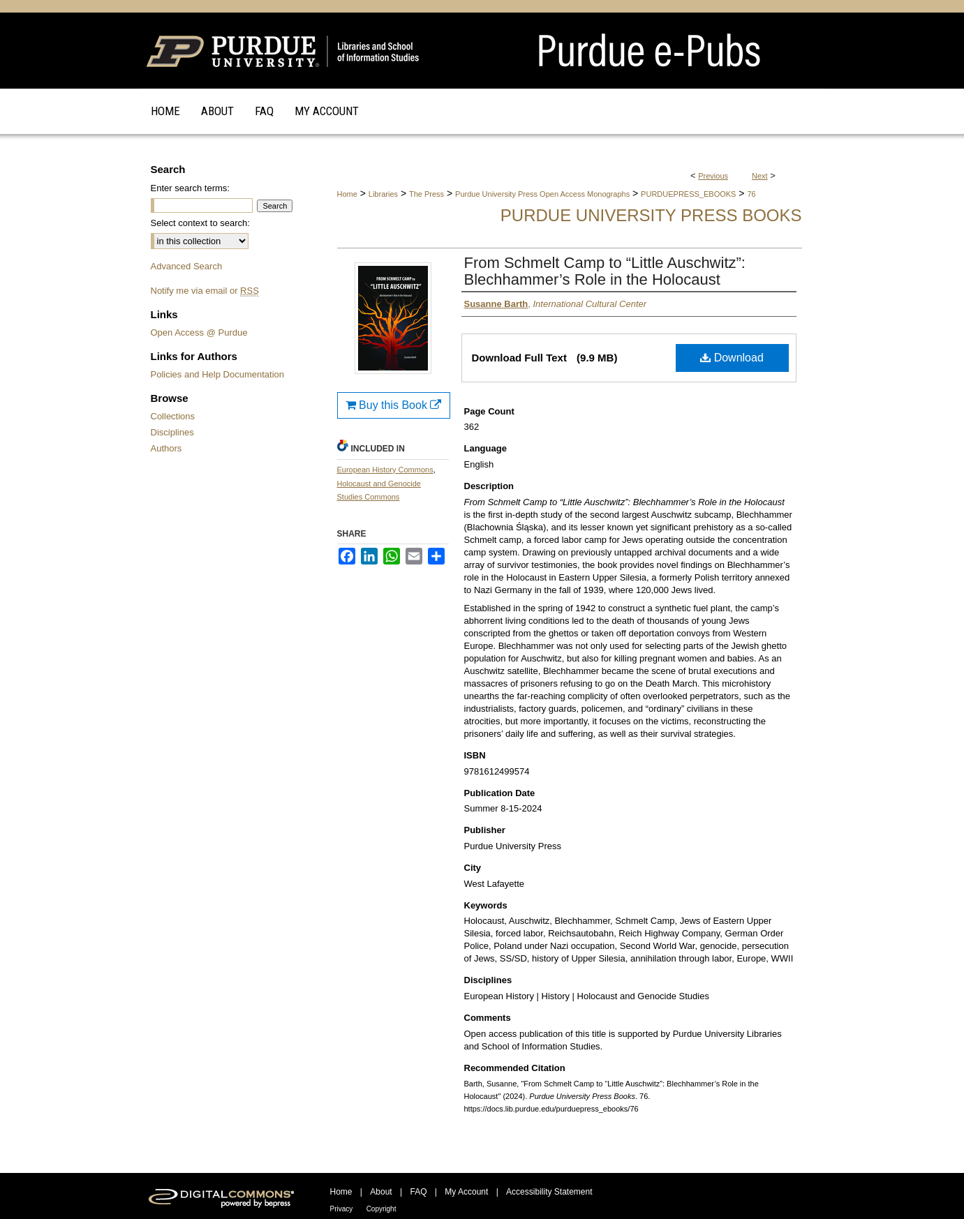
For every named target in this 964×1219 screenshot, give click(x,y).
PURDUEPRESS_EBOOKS (688, 194)
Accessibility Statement (549, 1192)
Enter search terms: (190, 188)
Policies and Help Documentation (218, 374)
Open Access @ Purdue (199, 332)
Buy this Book (394, 405)
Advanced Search (187, 266)
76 (751, 194)
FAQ (418, 1192)
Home (347, 194)
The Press (426, 194)
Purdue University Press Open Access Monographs (542, 194)
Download (732, 358)
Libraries (383, 194)
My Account (466, 1192)
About (381, 1192)
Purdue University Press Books (651, 215)
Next (760, 176)
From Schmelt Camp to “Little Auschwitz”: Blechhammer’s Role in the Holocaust (605, 271)
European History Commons (385, 469)
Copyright (381, 1209)
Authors (166, 448)
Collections (173, 416)
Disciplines (172, 432)
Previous (713, 176)
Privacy (341, 1209)
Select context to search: (200, 223)
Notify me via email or (205, 290)
